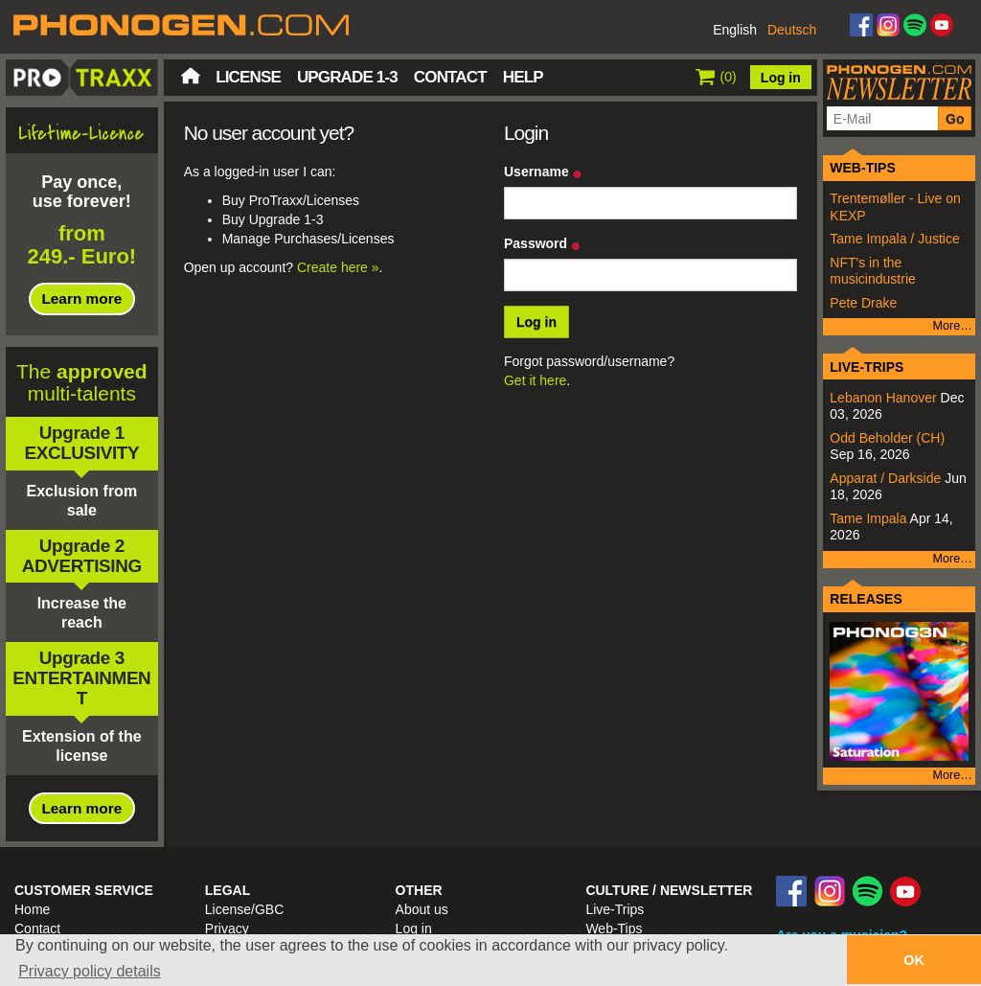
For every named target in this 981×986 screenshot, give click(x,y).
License (248, 77)
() (716, 76)
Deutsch (791, 29)
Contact (450, 77)
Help (523, 77)
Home (190, 76)
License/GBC (244, 909)
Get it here (535, 380)
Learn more (81, 298)
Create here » (338, 267)
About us (422, 909)
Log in (781, 77)
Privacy (227, 928)
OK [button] (913, 960)
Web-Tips (613, 928)
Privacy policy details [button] (89, 971)
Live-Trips (614, 909)
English (735, 29)
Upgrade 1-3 (347, 77)
